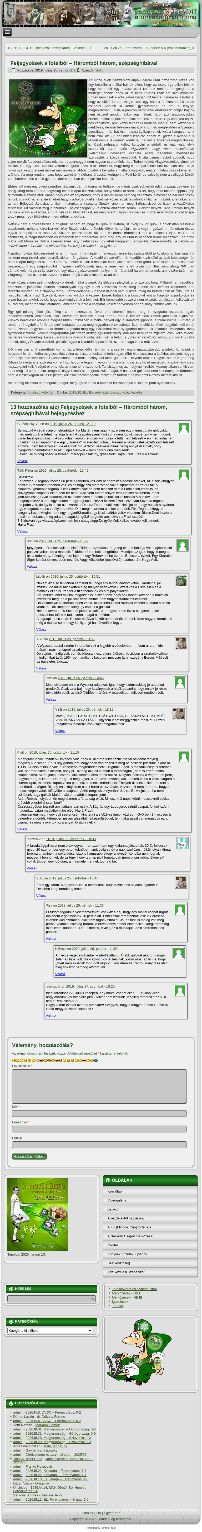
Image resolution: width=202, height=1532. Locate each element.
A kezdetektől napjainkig (125, 1218)
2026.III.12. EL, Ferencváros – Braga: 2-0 (57, 1499)
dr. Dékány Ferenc (51, 1417)
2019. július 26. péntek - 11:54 (95, 949)
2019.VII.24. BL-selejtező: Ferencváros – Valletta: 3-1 (51, 48)
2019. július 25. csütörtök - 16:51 (75, 576)
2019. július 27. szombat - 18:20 (90, 986)
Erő (98, 1513)
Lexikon (113, 1209)
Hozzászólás (22, 1066)
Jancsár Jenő (51, 1495)
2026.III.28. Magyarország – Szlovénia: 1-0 (58, 1438)
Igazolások (120, 1302)
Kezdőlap (114, 1191)
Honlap (17, 1138)
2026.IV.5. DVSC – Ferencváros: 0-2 (53, 1412)
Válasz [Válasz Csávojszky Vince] (22, 461)
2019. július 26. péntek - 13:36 (71, 639)
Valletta (136, 392)
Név (16, 1107)
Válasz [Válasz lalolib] (41, 629)
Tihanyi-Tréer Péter (27, 1459)
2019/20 (75, 392)
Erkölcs (87, 1513)
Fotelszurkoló (38, 392)
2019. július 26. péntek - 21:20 (72, 424)
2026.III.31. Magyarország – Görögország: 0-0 (61, 1429)
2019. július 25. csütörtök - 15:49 (63, 470)
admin (17, 1412)
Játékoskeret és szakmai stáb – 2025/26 (56, 1455)
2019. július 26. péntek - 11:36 (81, 905)
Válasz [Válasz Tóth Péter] (22, 531)
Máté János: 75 (55, 1446)
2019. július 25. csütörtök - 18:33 (71, 839)
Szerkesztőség (118, 1263)
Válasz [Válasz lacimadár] (51, 1016)
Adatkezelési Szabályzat (125, 1272)
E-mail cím (20, 1122)
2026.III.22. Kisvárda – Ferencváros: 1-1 (56, 1471)
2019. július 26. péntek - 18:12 (90, 709)
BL (85, 392)
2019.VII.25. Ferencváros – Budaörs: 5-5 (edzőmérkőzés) (147, 48)
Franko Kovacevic (39, 1466)
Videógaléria (116, 1200)
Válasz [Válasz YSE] (41, 668)
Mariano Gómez (48, 1425)
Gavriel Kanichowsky (41, 1450)
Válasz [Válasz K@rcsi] (60, 974)
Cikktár (112, 1245)
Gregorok (42, 1483)
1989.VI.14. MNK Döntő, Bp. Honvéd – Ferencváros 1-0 (51, 1489)
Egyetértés (112, 1513)
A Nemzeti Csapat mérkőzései (130, 1236)
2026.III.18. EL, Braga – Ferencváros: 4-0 (57, 1479)
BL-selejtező (98, 392)
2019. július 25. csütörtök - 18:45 (73, 878)
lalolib (99, 70)
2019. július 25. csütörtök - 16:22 (63, 541)
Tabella (117, 1306)
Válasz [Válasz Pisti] (32, 566)
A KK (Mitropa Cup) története (129, 1227)
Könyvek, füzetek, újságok (127, 1254)
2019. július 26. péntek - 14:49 (81, 678)
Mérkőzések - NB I (126, 1293)
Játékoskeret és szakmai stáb (134, 1289)
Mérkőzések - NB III (127, 1297)
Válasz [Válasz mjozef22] (32, 868)
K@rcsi (60, 949)
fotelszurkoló (119, 392)
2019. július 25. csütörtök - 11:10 (54, 752)
